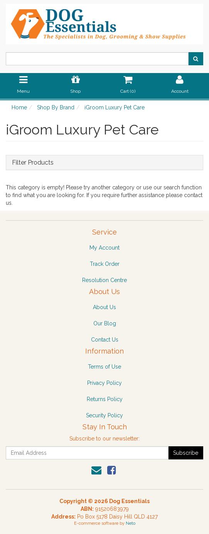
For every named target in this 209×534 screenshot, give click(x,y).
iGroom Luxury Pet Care (114, 107)
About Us (104, 307)
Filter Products (33, 162)
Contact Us (104, 340)
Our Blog (104, 323)
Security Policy (104, 415)
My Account (104, 248)
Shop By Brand (55, 107)
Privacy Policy (104, 383)
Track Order (105, 264)
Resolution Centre (104, 280)
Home (19, 107)
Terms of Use (104, 367)
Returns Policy (105, 399)
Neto (130, 523)
